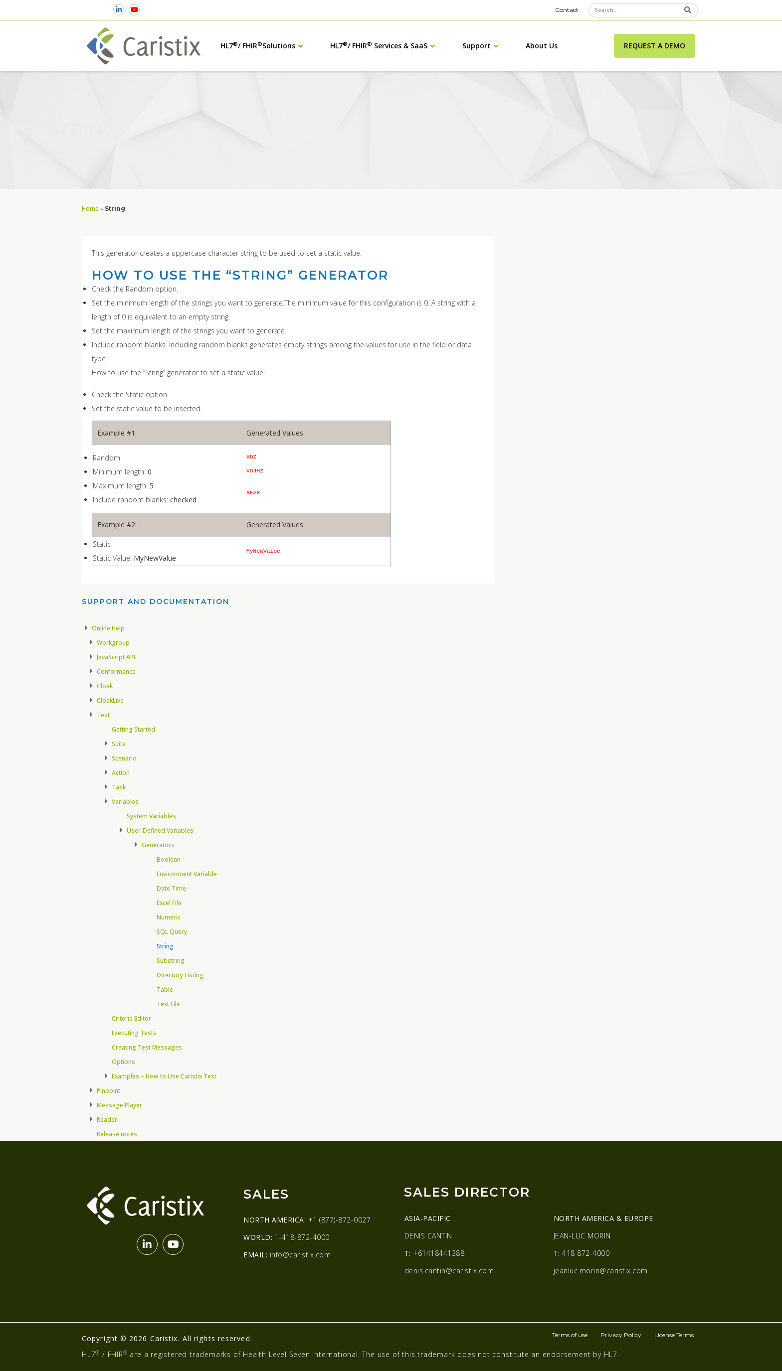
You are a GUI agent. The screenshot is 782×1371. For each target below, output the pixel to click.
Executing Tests (134, 1033)
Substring (171, 960)
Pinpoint (108, 1090)
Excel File (169, 903)
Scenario (124, 758)
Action (121, 772)
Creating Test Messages (147, 1047)
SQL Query (172, 931)
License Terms (674, 1335)
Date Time (171, 888)
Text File (168, 1004)
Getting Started (133, 729)
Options (123, 1062)
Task (119, 787)
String (165, 946)
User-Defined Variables (160, 830)
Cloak (105, 686)
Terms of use (569, 1335)
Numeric (169, 917)
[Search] (687, 10)
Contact (567, 9)
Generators (158, 845)
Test (103, 715)
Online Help (108, 628)
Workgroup (113, 642)
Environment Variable (187, 874)
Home (90, 208)
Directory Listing (180, 975)
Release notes (117, 1134)
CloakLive (110, 700)
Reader (107, 1119)
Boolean (169, 859)
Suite (119, 744)
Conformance (116, 671)
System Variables (151, 816)
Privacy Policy (620, 1335)
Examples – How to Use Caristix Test (164, 1076)
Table (165, 989)
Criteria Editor (131, 1018)
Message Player (119, 1105)
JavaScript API (116, 657)
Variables (125, 801)
